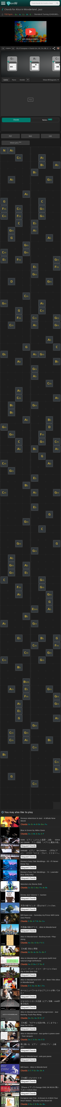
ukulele (22, 80)
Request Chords (28, 846)
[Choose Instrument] (28, 80)
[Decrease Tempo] (3, 48)
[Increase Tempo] (13, 48)
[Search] (57, 3)
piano (14, 80)
